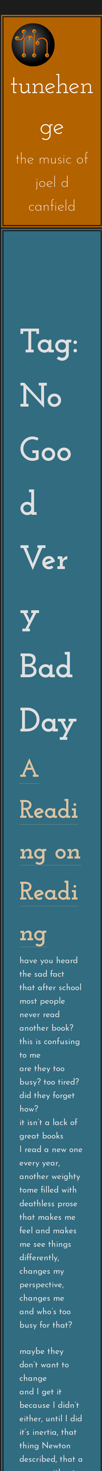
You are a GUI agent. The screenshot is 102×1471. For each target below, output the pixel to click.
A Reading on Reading (50, 852)
